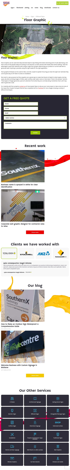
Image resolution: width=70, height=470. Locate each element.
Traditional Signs (29, 428)
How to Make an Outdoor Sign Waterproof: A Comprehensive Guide (16, 271)
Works (36, 8)
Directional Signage (29, 445)
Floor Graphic (28, 448)
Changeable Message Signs (32, 443)
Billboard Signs (28, 418)
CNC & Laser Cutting (53, 415)
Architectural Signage (30, 437)
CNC (32, 8)
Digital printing (51, 413)
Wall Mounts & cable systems (32, 431)
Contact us (56, 8)
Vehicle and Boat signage (31, 453)
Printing (27, 8)
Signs (12, 7)
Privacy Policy (54, 466)
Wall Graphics (28, 456)
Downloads (47, 8)
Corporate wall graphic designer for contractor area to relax (50, 178)
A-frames (27, 413)
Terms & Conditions (64, 466)
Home (27, 16)
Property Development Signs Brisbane (35, 450)
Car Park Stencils (29, 458)
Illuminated (20, 8)
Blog (41, 8)
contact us (22, 86)
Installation (27, 426)
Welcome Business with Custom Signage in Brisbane (49, 271)
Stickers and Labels (29, 436)
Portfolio (40, 88)
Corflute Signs (28, 420)
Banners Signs (28, 440)
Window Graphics (29, 434)
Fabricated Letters (29, 423)
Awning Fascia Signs (30, 415)
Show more (35, 185)
